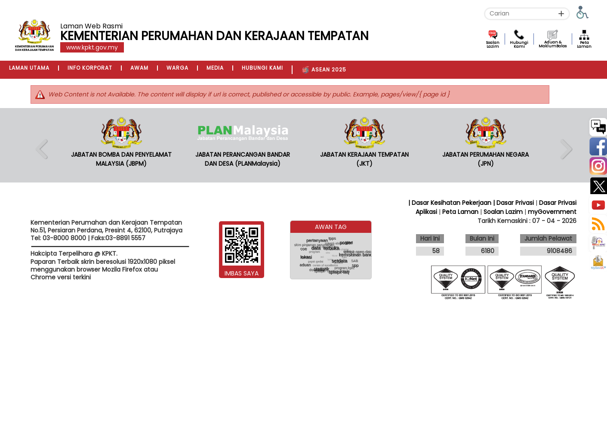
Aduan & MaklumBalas (553, 44)
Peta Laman (584, 44)
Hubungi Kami (519, 44)
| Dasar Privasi (513, 202)
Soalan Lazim (492, 44)
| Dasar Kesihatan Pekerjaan (450, 202)
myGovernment (552, 211)
